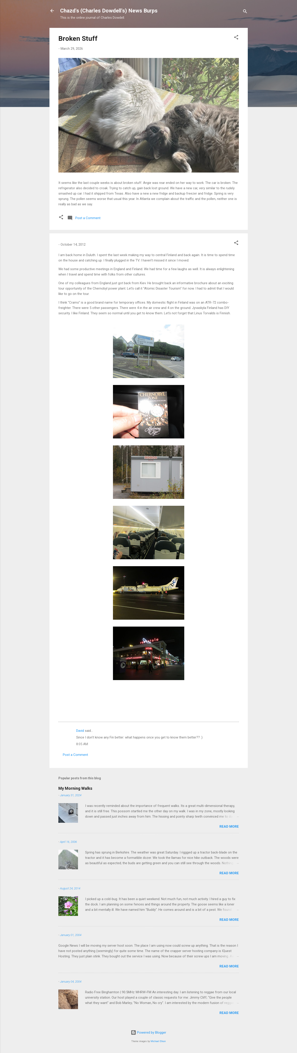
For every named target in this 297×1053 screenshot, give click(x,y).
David (80, 731)
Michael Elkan (158, 1041)
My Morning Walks (75, 788)
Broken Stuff (78, 38)
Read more (229, 827)
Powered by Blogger (148, 1032)
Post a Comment (75, 755)
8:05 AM (82, 744)
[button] (236, 38)
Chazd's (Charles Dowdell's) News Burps (109, 11)
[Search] (245, 12)
